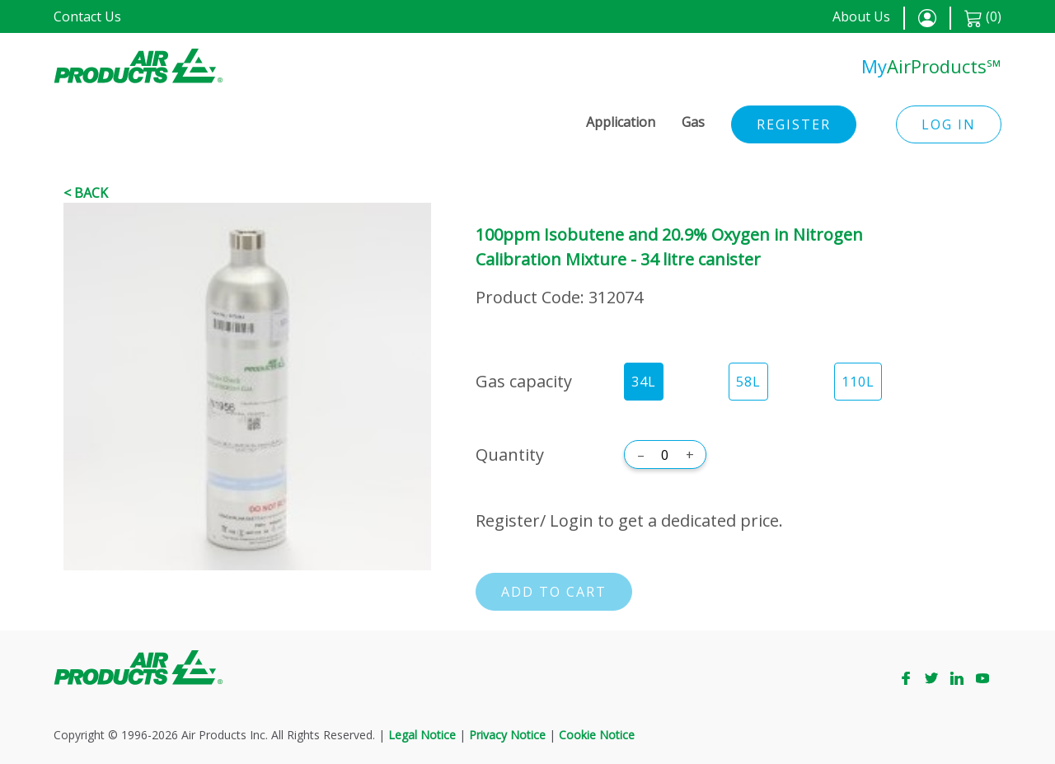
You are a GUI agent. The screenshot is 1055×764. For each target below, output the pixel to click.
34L (643, 382)
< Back (85, 193)
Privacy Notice (507, 735)
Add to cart (554, 592)
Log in (948, 124)
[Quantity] (665, 455)
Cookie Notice (597, 735)
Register (794, 124)
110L (858, 382)
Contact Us (87, 16)
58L (748, 382)
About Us (861, 16)
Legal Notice (422, 735)
